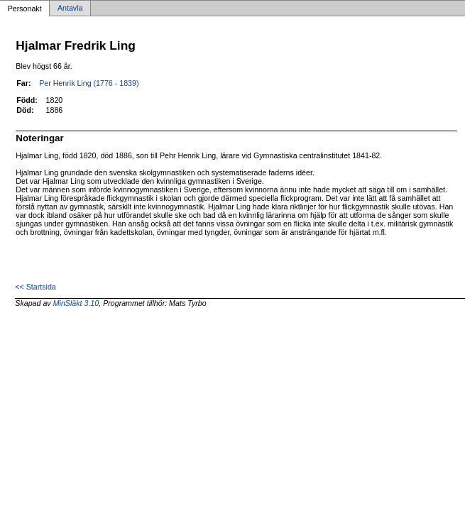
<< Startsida (35, 286)
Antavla (70, 8)
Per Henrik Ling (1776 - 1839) (88, 83)
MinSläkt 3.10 (76, 303)
